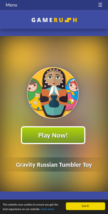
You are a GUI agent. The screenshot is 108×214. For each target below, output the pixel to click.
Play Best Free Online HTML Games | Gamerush (54, 19)
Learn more (47, 209)
